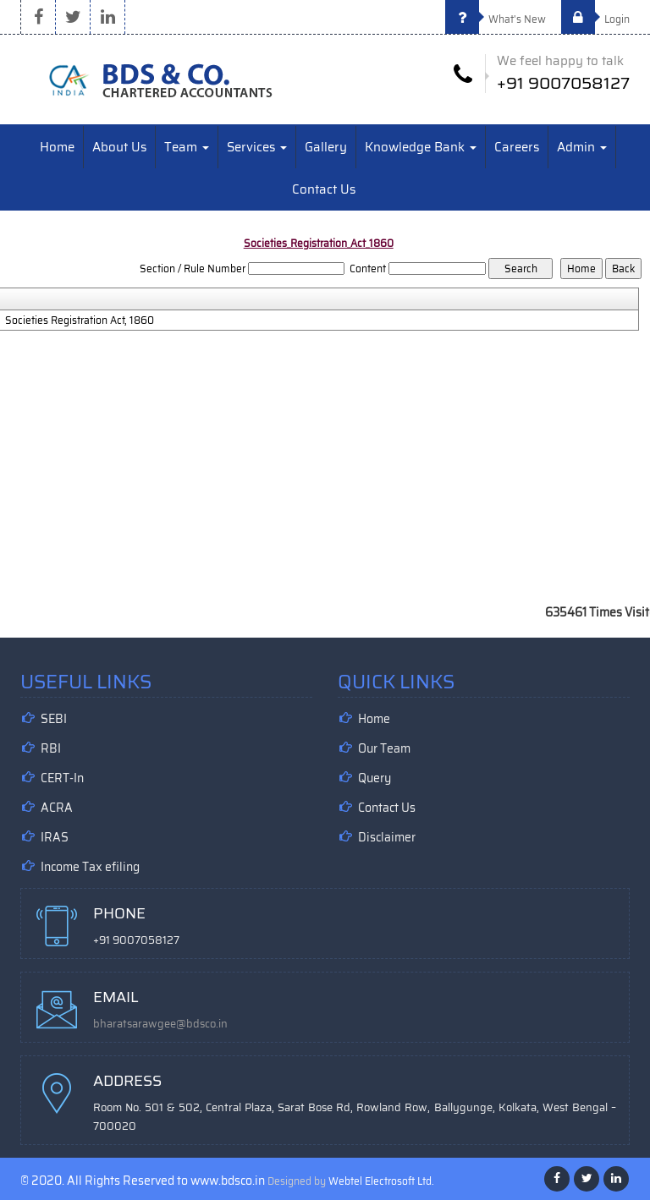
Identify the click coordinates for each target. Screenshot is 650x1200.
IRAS (55, 837)
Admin (582, 147)
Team (186, 147)
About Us (119, 147)
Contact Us (323, 189)
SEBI (54, 719)
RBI (51, 748)
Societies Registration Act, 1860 (79, 320)
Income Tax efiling (90, 867)
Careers (516, 147)
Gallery (326, 147)
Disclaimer (387, 837)
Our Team (384, 748)
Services (257, 147)
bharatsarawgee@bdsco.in (160, 1024)
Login (595, 19)
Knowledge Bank (420, 147)
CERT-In (62, 778)
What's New (495, 19)
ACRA (57, 807)
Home (57, 147)
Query (374, 778)
